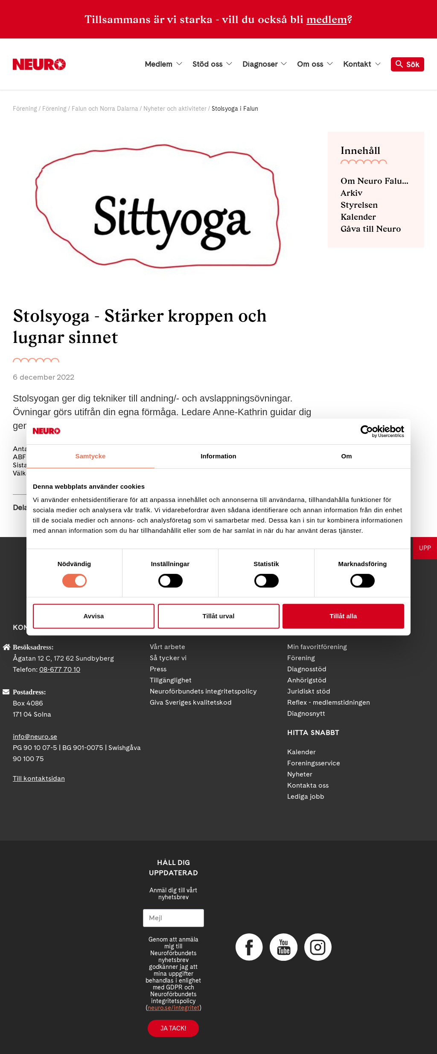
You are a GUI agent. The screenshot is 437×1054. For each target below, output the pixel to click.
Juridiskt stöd (308, 691)
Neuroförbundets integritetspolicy (203, 691)
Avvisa (94, 616)
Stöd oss (212, 64)
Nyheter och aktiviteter (175, 108)
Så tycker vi (168, 658)
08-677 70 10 (59, 669)
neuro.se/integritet (173, 1007)
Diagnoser (264, 64)
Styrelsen (359, 205)
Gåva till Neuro (371, 229)
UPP (425, 548)
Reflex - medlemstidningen (328, 702)
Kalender (358, 217)
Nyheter (299, 774)
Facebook (248, 947)
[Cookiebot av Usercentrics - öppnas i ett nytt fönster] (366, 431)
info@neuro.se (35, 736)
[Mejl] (173, 918)
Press (158, 669)
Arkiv (351, 193)
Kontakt (362, 64)
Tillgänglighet (171, 680)
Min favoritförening (317, 647)
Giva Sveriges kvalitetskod (191, 702)
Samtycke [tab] (91, 456)
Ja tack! (173, 1028)
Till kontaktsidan (39, 778)
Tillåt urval (219, 616)
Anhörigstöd (306, 680)
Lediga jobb (305, 796)
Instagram (316, 947)
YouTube (282, 947)
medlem (326, 19)
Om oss (315, 64)
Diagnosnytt (306, 713)
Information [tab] (218, 456)
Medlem (163, 64)
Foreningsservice (313, 763)
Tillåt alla (343, 616)
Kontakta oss (308, 785)
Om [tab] (346, 456)
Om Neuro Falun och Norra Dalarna (376, 181)
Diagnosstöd (306, 669)
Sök (408, 64)
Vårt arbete (167, 647)
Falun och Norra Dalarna (105, 108)
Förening (25, 108)
